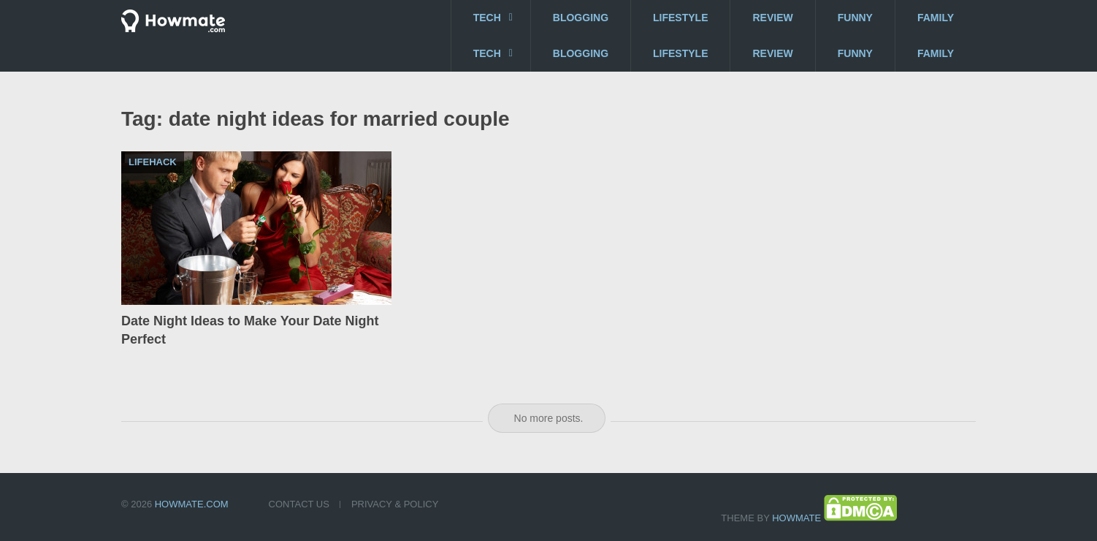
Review (772, 17)
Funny (855, 17)
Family (935, 17)
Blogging (580, 17)
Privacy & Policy (394, 504)
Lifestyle (680, 17)
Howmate (796, 517)
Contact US (299, 504)
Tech (487, 17)
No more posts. (549, 418)
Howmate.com (192, 504)
